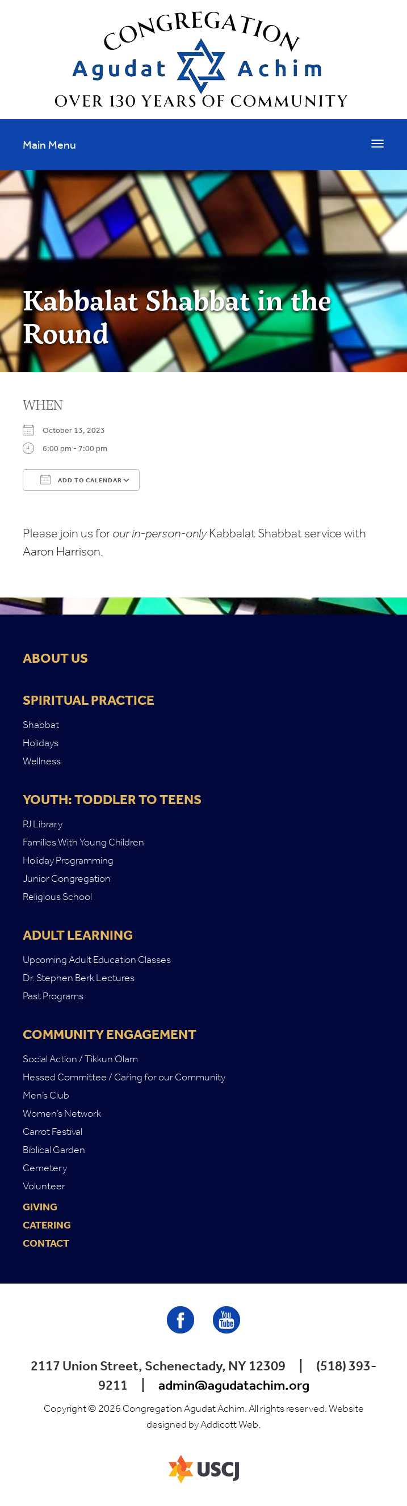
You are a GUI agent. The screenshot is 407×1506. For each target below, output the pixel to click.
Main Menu (49, 145)
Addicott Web (229, 1424)
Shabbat (41, 724)
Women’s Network (62, 1113)
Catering (47, 1225)
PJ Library (42, 824)
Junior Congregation (67, 878)
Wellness (42, 761)
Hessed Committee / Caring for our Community (124, 1077)
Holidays (40, 743)
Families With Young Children (83, 842)
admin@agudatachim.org (233, 1385)
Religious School (57, 896)
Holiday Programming (68, 860)
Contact (46, 1243)
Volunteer (44, 1186)
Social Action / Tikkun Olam (80, 1059)
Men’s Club (46, 1095)
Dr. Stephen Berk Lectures (79, 977)
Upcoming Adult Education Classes (97, 959)
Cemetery (45, 1168)
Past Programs (53, 996)
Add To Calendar (81, 479)
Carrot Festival (52, 1131)
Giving (40, 1207)
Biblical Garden (54, 1149)
